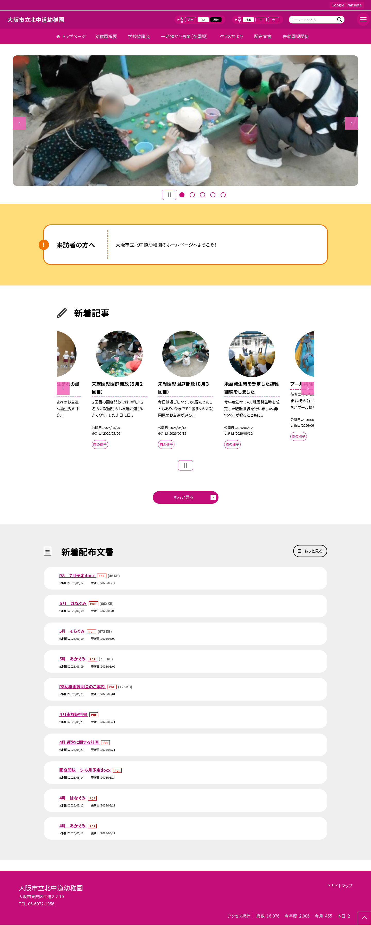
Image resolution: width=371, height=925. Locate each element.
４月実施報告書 (73, 714)
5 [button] (223, 194)
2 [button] (192, 194)
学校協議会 (139, 36)
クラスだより (231, 36)
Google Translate (347, 4)
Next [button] (351, 123)
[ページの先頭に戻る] (364, 918)
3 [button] (202, 194)
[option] (185, 120)
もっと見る (183, 497)
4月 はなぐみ (73, 798)
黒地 (216, 20)
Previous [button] (19, 123)
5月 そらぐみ (72, 631)
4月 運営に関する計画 (79, 742)
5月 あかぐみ (73, 658)
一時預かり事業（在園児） (184, 36)
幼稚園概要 (106, 36)
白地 (203, 20)
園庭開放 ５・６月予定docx (85, 770)
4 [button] (212, 194)
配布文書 (263, 36)
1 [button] (181, 194)
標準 (248, 20)
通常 (190, 20)
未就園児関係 (296, 36)
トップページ (74, 36)
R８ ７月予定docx (77, 575)
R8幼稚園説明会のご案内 (82, 686)
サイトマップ (341, 885)
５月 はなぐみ (73, 603)
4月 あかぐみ (73, 825)
